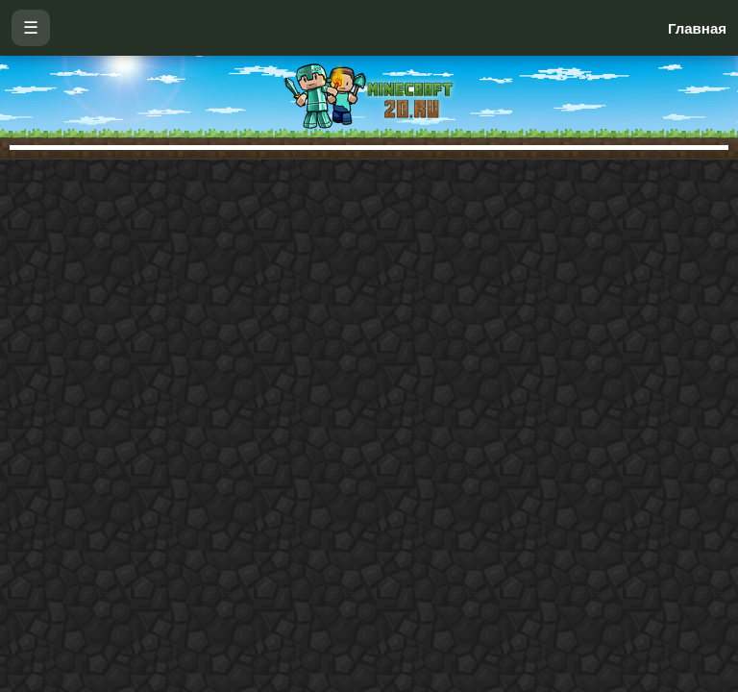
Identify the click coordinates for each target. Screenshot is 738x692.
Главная (697, 28)
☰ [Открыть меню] (30, 27)
